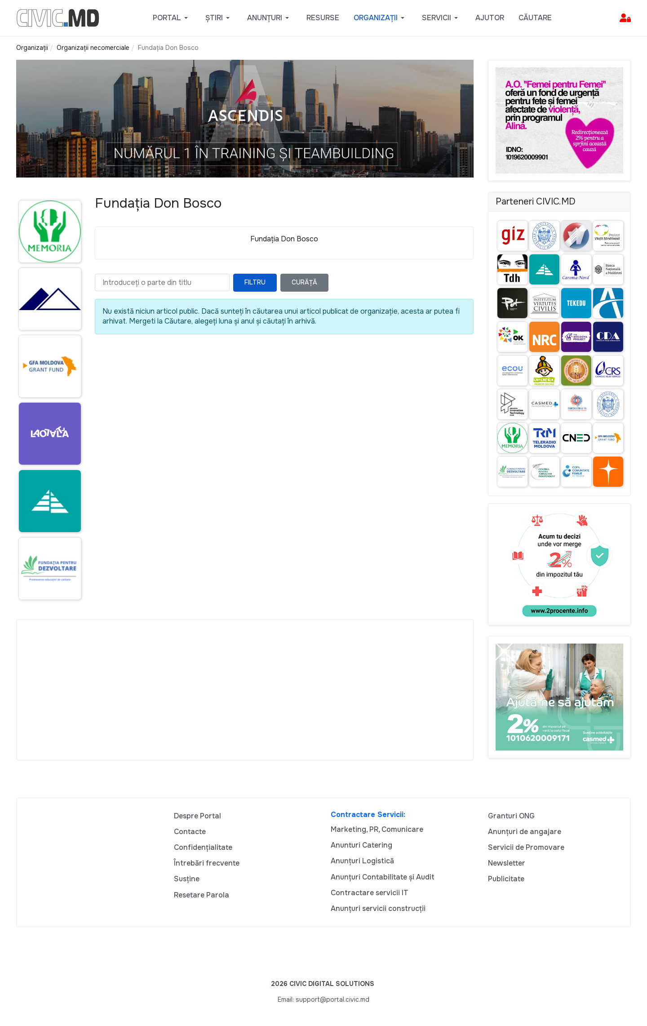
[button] (172, 18)
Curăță (304, 282)
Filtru (255, 282)
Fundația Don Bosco (284, 239)
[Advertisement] (245, 690)
